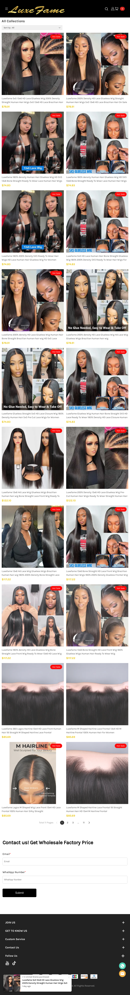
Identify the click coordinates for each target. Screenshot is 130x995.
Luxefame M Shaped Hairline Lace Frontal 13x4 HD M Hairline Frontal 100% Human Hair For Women (93, 730)
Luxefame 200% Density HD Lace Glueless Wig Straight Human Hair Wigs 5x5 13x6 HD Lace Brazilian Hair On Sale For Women (96, 100)
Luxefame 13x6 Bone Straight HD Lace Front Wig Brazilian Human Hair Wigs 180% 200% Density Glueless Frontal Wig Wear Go (97, 573)
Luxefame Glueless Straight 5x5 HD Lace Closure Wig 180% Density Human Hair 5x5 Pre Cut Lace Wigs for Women (32, 415)
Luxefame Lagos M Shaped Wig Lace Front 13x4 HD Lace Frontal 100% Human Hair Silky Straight (31, 809)
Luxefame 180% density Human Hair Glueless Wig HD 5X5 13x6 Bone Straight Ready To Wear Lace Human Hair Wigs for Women (32, 179)
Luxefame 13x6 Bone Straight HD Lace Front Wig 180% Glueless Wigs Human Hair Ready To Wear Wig (94, 651)
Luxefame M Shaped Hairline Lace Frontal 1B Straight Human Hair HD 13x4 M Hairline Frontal (94, 809)
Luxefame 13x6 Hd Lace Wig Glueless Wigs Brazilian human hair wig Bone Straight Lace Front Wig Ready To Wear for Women (31, 494)
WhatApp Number (14, 872)
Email (7, 854)
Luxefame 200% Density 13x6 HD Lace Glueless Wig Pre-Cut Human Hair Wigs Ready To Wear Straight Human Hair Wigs (96, 494)
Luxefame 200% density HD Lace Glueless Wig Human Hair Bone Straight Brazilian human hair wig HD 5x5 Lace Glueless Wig (32, 336)
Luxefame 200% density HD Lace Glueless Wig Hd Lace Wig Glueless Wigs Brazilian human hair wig (97, 336)
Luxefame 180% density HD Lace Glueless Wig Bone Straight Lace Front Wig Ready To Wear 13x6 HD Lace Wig (32, 651)
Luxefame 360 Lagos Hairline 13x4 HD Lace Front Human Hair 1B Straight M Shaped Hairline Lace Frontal (31, 730)
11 (84, 822)
